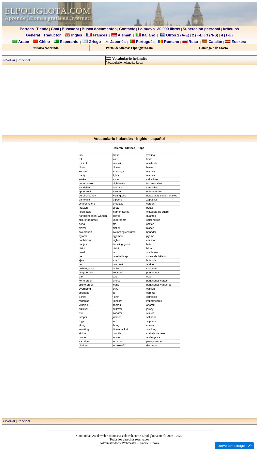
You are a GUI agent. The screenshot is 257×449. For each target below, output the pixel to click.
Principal (23, 60)
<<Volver (8, 60)
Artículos (231, 29)
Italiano (146, 35)
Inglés (76, 35)
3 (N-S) (212, 35)
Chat (55, 29)
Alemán (124, 35)
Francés (96, 35)
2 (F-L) (197, 35)
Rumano (171, 41)
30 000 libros (168, 29)
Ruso (192, 41)
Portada (27, 29)
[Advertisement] (128, 102)
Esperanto (69, 41)
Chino (44, 41)
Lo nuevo (146, 29)
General (33, 35)
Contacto (127, 29)
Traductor (52, 35)
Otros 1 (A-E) (174, 35)
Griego (94, 41)
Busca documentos (99, 29)
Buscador (70, 29)
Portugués (144, 41)
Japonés (117, 41)
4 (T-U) (226, 35)
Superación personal (201, 29)
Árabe (23, 41)
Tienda (42, 29)
